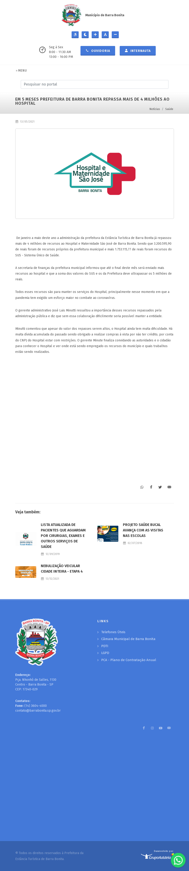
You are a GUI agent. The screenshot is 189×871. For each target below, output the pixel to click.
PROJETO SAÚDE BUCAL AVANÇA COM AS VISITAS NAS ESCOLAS (143, 530)
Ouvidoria (97, 50)
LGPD (105, 653)
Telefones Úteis (113, 632)
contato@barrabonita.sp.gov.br (38, 711)
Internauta (138, 50)
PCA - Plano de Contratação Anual (128, 660)
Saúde (169, 109)
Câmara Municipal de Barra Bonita (128, 639)
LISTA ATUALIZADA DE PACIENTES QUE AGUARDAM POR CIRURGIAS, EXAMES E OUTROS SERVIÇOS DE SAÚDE (63, 536)
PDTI (104, 646)
